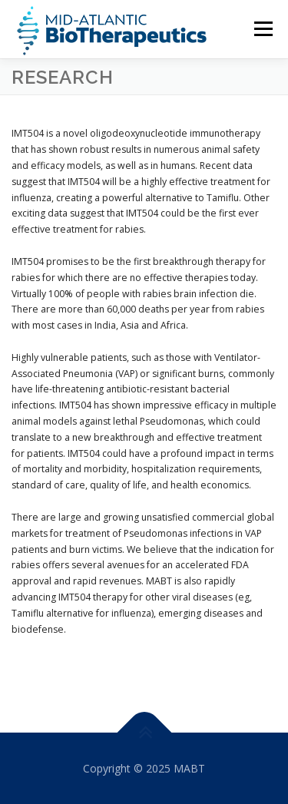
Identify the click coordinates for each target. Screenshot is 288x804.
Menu (262, 28)
